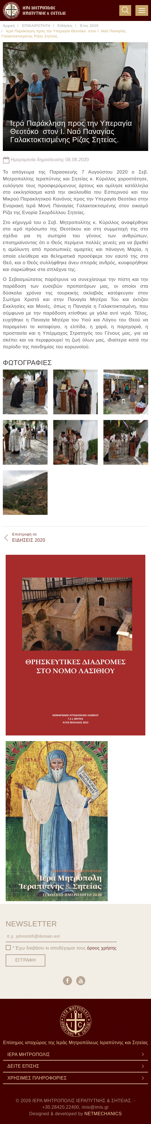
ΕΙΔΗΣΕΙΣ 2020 (28, 537)
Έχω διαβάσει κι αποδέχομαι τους (66, 948)
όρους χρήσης (102, 948)
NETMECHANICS (103, 1113)
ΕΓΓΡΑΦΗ (25, 960)
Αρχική (9, 26)
